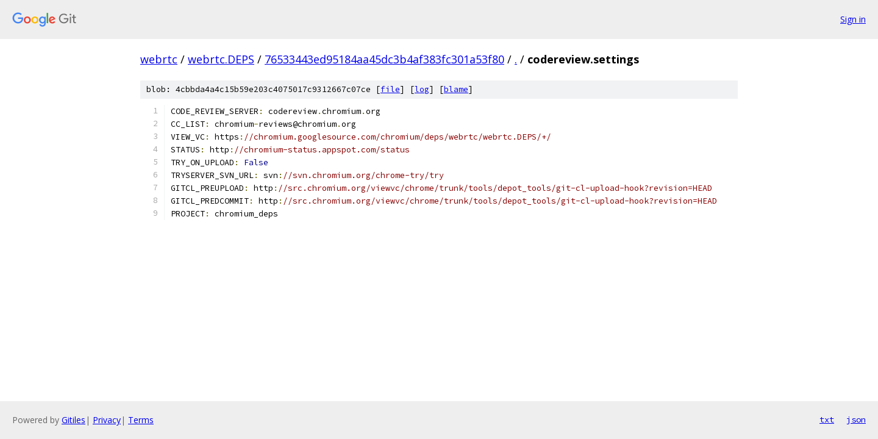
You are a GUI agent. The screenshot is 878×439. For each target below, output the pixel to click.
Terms (141, 420)
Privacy (107, 420)
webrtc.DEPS (221, 59)
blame (456, 89)
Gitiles (73, 420)
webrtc (158, 59)
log (422, 89)
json (856, 419)
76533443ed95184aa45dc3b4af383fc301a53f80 (384, 59)
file (390, 89)
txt (826, 419)
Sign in (853, 19)
